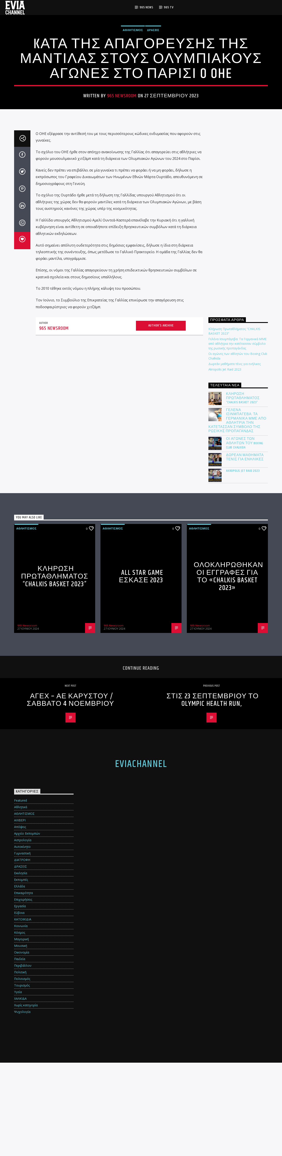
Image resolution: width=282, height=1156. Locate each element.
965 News (146, 7)
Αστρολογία (22, 933)
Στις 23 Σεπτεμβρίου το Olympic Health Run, (213, 793)
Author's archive (161, 419)
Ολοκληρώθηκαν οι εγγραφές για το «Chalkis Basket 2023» (228, 670)
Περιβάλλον (23, 1059)
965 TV (169, 7)
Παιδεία (19, 1052)
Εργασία (20, 999)
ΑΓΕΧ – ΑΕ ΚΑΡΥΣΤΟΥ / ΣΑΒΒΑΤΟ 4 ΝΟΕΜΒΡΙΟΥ (70, 793)
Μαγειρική (21, 1032)
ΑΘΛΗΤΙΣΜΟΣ (133, 77)
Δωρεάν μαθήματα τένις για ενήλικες (234, 457)
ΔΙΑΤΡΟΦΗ (22, 953)
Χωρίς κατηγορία (26, 1098)
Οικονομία (21, 1046)
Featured (20, 894)
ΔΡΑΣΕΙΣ (153, 77)
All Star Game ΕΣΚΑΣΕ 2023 (141, 670)
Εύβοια (19, 1006)
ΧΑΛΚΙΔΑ (20, 1092)
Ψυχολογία (22, 1105)
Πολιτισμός (22, 1072)
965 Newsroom (122, 142)
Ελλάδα (19, 979)
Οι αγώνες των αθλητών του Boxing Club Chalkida (244, 536)
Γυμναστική (22, 946)
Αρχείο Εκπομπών (27, 927)
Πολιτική (20, 1065)
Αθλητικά (20, 900)
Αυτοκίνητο (22, 940)
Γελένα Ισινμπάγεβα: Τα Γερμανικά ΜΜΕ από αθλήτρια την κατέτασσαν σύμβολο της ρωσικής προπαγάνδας (237, 437)
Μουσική (20, 1039)
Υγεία (18, 1085)
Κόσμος (19, 1026)
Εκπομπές (21, 973)
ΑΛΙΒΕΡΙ (20, 913)
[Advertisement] (238, 334)
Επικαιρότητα (23, 986)
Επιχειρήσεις (23, 993)
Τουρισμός (22, 1079)
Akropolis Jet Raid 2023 (224, 463)
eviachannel (141, 857)
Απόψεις (20, 920)
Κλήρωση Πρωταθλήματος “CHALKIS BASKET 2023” (243, 491)
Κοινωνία (21, 1019)
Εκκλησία (20, 966)
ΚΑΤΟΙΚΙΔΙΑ (22, 1012)
